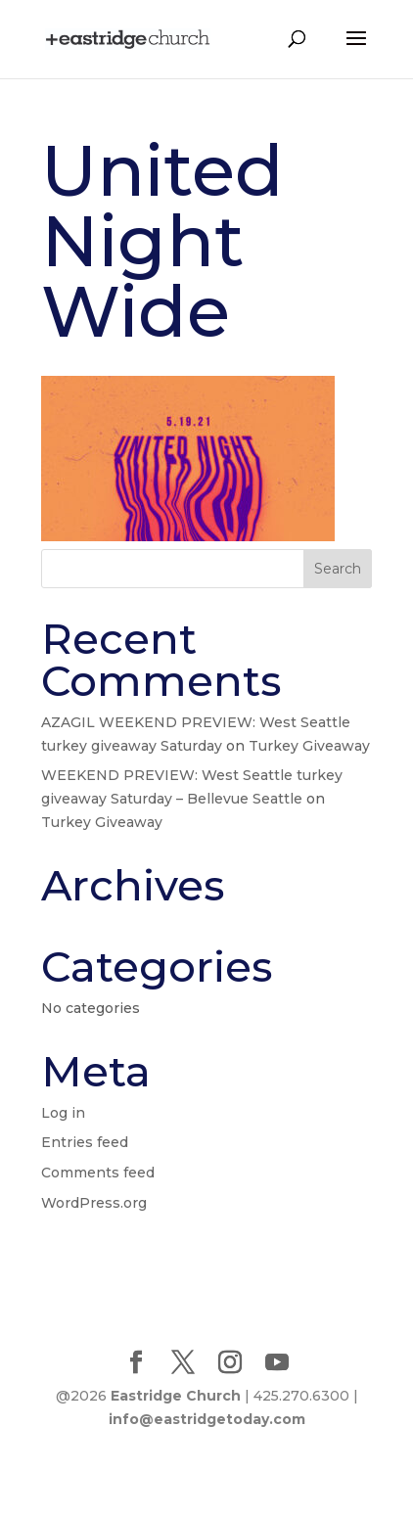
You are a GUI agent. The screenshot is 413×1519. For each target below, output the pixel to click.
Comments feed (98, 1172)
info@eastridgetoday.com (207, 1419)
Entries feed (84, 1142)
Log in (63, 1113)
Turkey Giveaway (309, 746)
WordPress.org (94, 1203)
